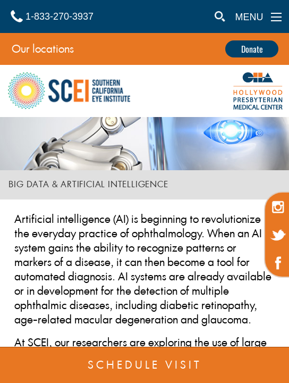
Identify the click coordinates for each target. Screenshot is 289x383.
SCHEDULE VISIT (145, 365)
